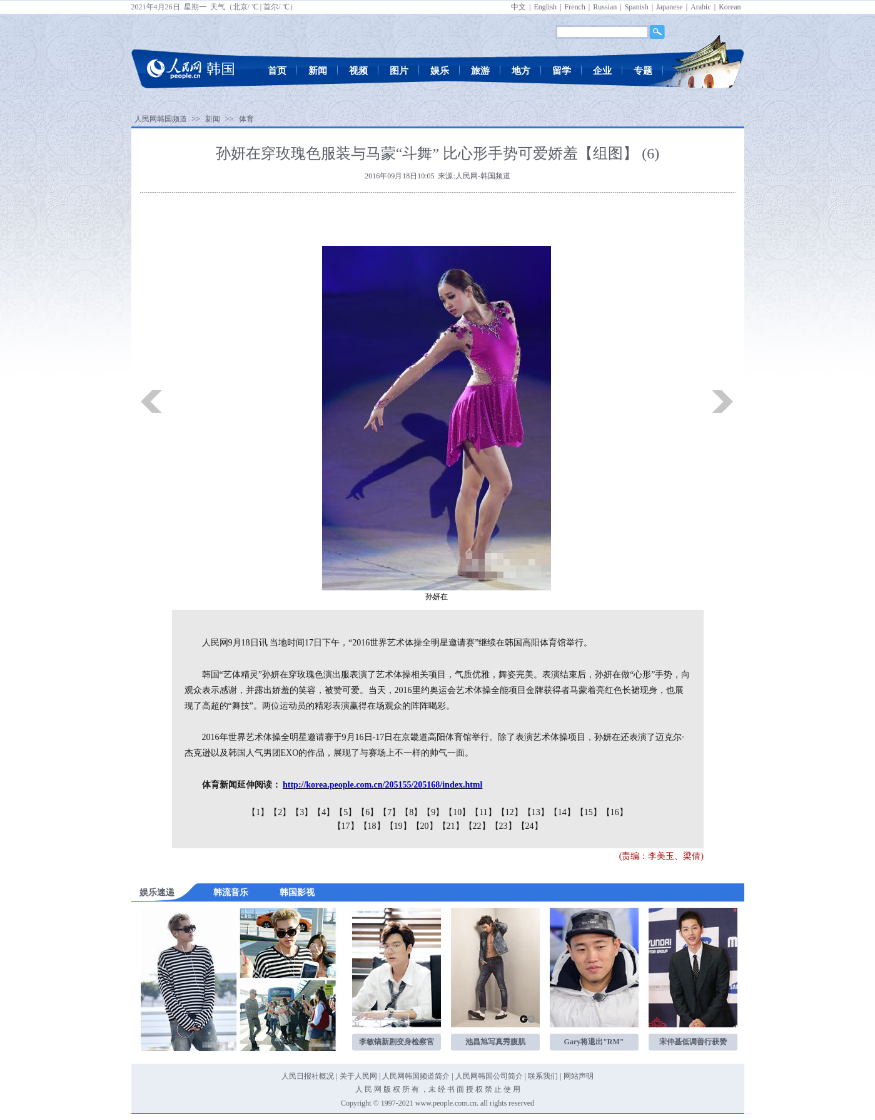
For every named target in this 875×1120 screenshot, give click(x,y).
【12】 (510, 812)
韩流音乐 (230, 892)
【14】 (562, 812)
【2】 (280, 812)
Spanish (637, 7)
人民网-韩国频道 (482, 176)
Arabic (700, 7)
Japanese (669, 7)
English (545, 7)
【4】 (324, 812)
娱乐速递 (156, 892)
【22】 (477, 826)
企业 (602, 71)
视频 (358, 71)
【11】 (483, 812)
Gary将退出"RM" (594, 1041)
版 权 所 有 (401, 1089)
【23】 (503, 826)
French (574, 7)
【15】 (588, 812)
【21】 (451, 826)
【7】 (389, 812)
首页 (277, 71)
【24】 (530, 826)
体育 (246, 119)
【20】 (425, 826)
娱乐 (439, 71)
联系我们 (543, 1076)
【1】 (258, 812)
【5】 (346, 812)
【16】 (615, 812)
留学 (561, 71)
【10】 (457, 812)
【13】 (536, 812)
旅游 (480, 71)
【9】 (433, 812)
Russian (605, 7)
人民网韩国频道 (160, 119)
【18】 (372, 826)
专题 (643, 71)
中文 (518, 7)
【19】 (398, 826)
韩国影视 (297, 892)
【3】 (302, 812)
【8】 (411, 812)
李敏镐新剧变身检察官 (396, 1041)
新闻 (317, 71)
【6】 (367, 812)
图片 (399, 71)
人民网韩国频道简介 (416, 1076)
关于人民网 (358, 1076)
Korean (730, 7)
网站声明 (579, 1076)
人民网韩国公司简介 (489, 1076)
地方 (521, 71)
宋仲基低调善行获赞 (693, 1041)
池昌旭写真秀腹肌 (495, 1041)
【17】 (346, 826)
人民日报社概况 (307, 1076)
